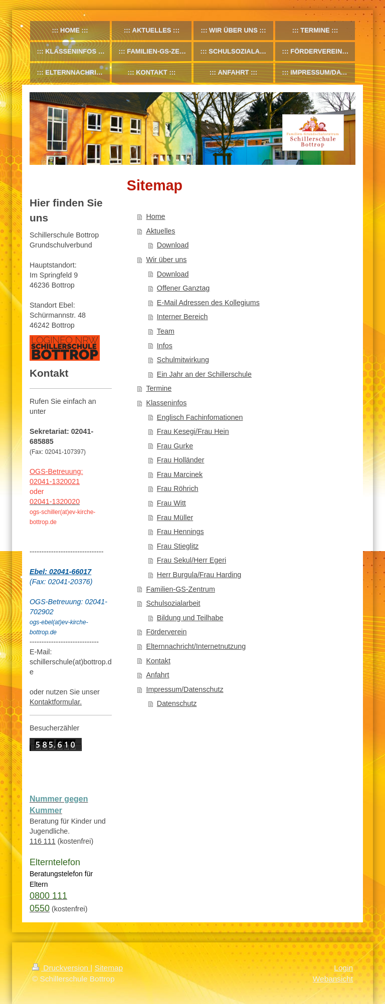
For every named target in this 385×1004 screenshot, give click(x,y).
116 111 (43, 841)
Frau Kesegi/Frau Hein (193, 431)
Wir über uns (166, 260)
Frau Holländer (181, 460)
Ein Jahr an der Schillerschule (204, 374)
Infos (164, 346)
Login (343, 967)
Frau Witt (171, 503)
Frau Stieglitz (178, 546)
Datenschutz (177, 703)
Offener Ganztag (183, 288)
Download (173, 245)
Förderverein (166, 632)
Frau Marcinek (180, 474)
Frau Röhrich (178, 488)
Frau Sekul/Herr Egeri (191, 560)
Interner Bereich (182, 317)
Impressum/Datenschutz (184, 689)
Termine (158, 388)
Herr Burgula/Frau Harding (199, 575)
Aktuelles (160, 231)
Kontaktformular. (56, 702)
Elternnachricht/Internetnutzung (196, 646)
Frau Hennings (180, 532)
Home (155, 216)
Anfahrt (157, 675)
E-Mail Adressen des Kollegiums (208, 303)
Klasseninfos (166, 403)
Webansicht (333, 978)
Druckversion (61, 967)
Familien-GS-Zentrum (180, 589)
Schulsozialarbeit (173, 603)
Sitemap (109, 967)
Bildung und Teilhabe (190, 618)
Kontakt (158, 661)
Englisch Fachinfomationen (200, 417)
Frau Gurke (175, 446)
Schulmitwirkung (183, 360)
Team (165, 331)
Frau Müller (175, 518)
